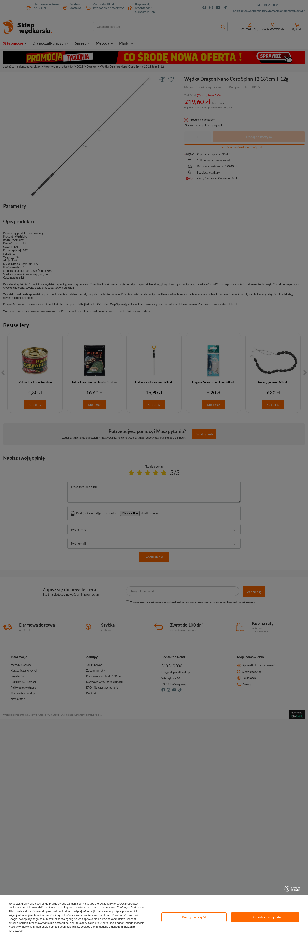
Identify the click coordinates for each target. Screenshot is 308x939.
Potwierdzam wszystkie (265, 917)
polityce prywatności (124, 911)
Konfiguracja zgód (194, 917)
